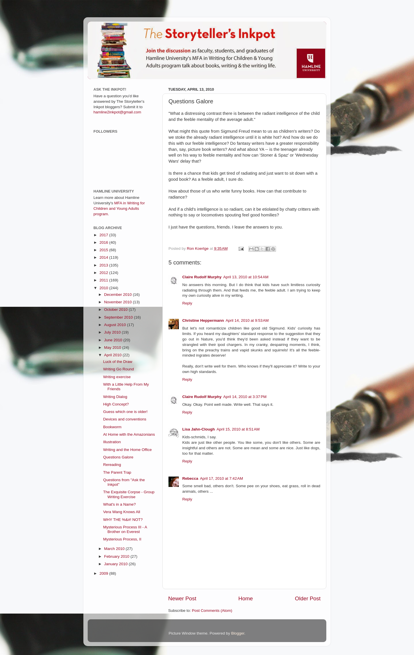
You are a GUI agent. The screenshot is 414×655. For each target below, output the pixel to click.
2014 (104, 257)
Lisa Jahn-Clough (198, 429)
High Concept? (116, 404)
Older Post (308, 598)
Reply (187, 303)
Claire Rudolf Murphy (202, 277)
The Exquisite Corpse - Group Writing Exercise (129, 494)
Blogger (237, 633)
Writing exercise (117, 377)
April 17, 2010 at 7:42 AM (221, 478)
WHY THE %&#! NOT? (123, 519)
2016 (104, 242)
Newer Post (182, 598)
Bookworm (112, 427)
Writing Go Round (118, 369)
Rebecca (190, 478)
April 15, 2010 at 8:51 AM (238, 429)
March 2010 (115, 549)
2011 (104, 280)
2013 (104, 265)
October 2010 (116, 309)
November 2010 (118, 302)
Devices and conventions (124, 419)
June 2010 (113, 340)
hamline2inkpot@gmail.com (117, 112)
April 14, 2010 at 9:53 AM (247, 320)
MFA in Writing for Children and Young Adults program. (119, 208)
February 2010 (117, 556)
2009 (104, 573)
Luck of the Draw (117, 361)
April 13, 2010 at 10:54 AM (246, 277)
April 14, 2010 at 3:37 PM (245, 397)
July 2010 (113, 332)
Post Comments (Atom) (212, 610)
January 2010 (116, 564)
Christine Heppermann (203, 320)
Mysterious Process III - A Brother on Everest (125, 529)
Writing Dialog (115, 397)
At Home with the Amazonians (129, 434)
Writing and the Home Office (127, 450)
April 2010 (113, 355)
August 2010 (115, 325)
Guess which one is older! (125, 412)
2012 (104, 273)
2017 (104, 235)
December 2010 (118, 294)
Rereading (112, 464)
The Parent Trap (117, 472)
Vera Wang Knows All (121, 512)
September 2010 (119, 317)
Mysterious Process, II (122, 539)
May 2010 (113, 347)
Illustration (112, 442)
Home (245, 598)
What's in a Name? (119, 504)
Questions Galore (118, 457)
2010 (104, 288)
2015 (104, 250)
